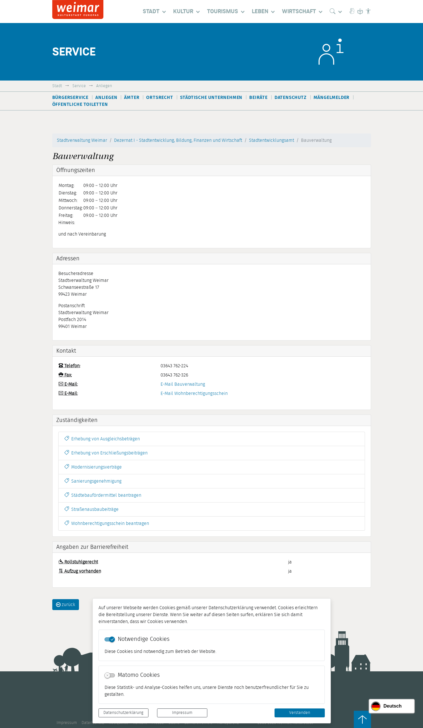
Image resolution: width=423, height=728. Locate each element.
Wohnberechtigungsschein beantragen (106, 523)
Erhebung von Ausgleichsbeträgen (102, 439)
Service (79, 86)
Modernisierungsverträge (93, 467)
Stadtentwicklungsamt (271, 140)
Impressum (182, 713)
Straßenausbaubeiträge (91, 509)
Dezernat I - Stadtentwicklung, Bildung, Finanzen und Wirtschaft (178, 140)
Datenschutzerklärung (123, 713)
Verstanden (299, 713)
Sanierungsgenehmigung (92, 481)
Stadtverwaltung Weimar (82, 140)
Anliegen (104, 86)
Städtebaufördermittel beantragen (102, 495)
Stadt (57, 86)
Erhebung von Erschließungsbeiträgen (106, 453)
